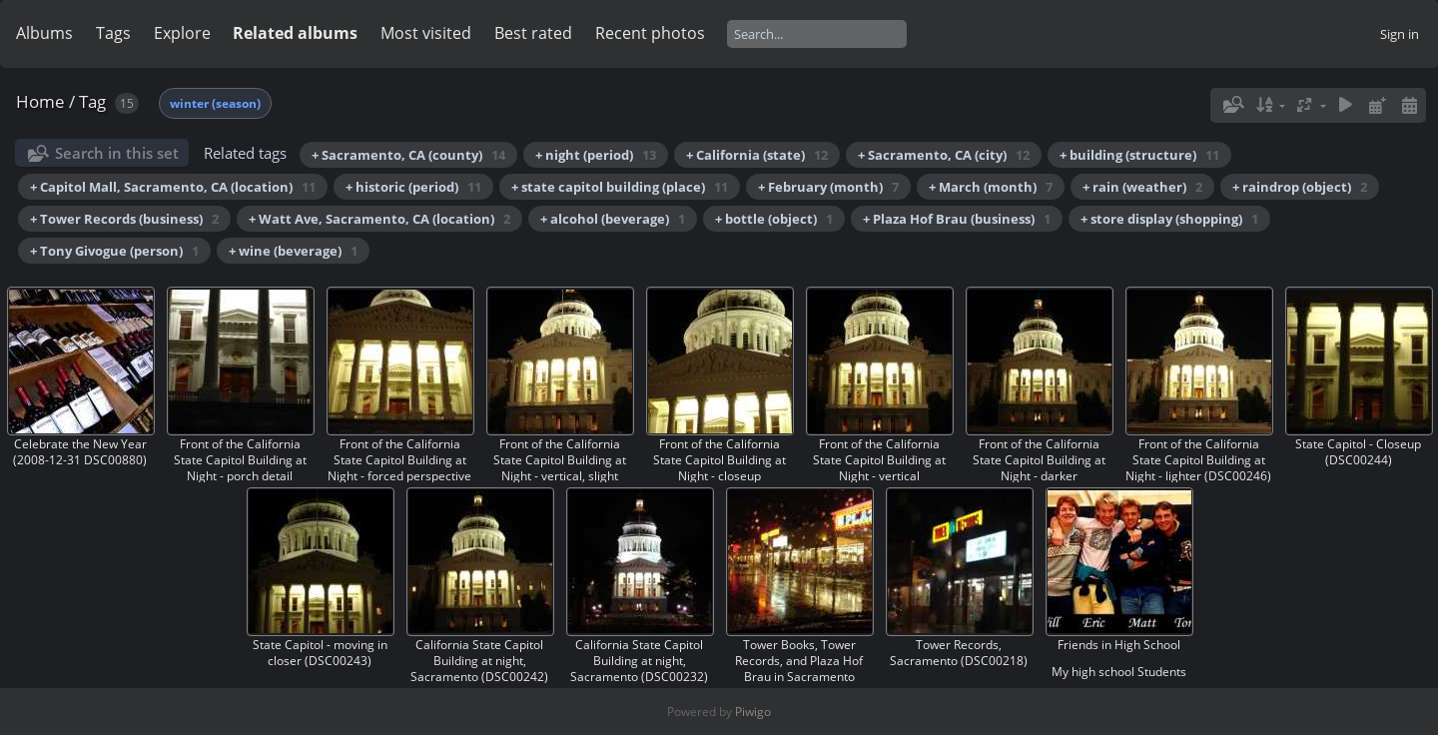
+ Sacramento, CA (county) (408, 155)
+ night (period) (595, 155)
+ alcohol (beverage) (612, 219)
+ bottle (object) (774, 219)
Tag (92, 101)
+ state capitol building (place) (619, 187)
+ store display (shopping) (1169, 219)
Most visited (425, 33)
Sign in (1399, 34)
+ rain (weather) (1142, 187)
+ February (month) (828, 187)
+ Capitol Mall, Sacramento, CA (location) (173, 187)
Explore (182, 33)
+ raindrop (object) (1299, 187)
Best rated (533, 33)
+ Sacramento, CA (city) (944, 155)
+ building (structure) (1139, 155)
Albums (44, 33)
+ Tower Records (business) (124, 219)
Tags (113, 33)
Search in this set (117, 153)
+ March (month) (991, 187)
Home (40, 101)
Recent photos (650, 33)
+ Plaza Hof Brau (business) (957, 219)
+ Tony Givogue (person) (114, 251)
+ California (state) (757, 155)
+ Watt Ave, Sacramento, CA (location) (379, 219)
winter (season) (215, 103)
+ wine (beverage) (293, 251)
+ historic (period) (413, 187)
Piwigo (753, 711)
